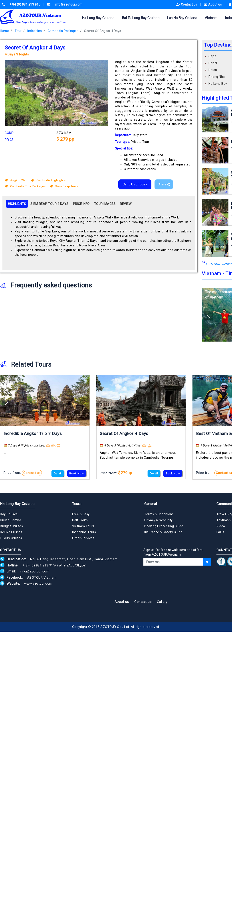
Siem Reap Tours (64, 186)
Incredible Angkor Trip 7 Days (33, 433)
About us (213, 4)
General (150, 504)
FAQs (220, 532)
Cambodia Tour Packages (25, 186)
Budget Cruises (11, 526)
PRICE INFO (81, 204)
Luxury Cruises (11, 538)
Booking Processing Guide (163, 526)
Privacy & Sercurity (158, 520)
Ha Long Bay (217, 83)
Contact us (187, 4)
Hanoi (212, 63)
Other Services (83, 538)
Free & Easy (81, 514)
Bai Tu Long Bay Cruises (140, 18)
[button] (101, 92)
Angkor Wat (16, 180)
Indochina (34, 31)
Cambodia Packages (63, 31)
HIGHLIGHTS (17, 204)
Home (4, 31)
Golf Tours (80, 520)
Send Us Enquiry (135, 184)
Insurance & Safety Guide (163, 532)
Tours (76, 504)
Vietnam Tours (83, 526)
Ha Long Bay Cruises (98, 18)
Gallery (162, 602)
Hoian (212, 70)
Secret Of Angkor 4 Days (102, 31)
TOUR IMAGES (105, 204)
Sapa (212, 56)
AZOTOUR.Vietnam (42, 578)
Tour (18, 31)
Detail (58, 473)
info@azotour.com (34, 571)
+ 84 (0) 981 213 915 (39, 565)
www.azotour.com (38, 584)
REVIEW (125, 204)
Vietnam (211, 18)
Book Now (76, 473)
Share (164, 184)
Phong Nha (216, 77)
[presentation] (177, 577)
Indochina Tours (84, 532)
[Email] (173, 562)
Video (220, 526)
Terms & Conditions (159, 514)
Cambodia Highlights (48, 180)
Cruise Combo (10, 520)
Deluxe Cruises (11, 532)
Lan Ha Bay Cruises (182, 18)
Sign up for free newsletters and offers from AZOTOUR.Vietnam (173, 552)
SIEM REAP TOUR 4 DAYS (49, 204)
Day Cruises (9, 514)
